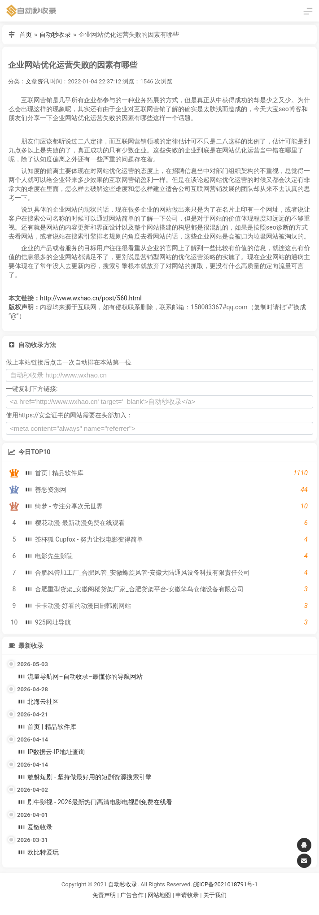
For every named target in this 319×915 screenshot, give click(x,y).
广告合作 (132, 895)
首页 (25, 34)
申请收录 (187, 895)
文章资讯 (37, 81)
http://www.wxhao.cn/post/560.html (91, 298)
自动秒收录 (55, 34)
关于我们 (215, 895)
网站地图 (160, 895)
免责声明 (104, 895)
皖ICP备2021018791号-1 (225, 884)
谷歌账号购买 (171, 906)
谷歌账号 (141, 906)
